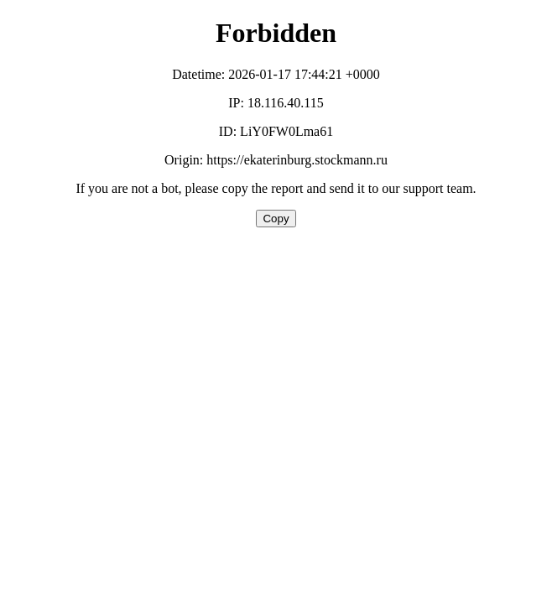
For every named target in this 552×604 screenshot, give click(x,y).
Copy (276, 218)
